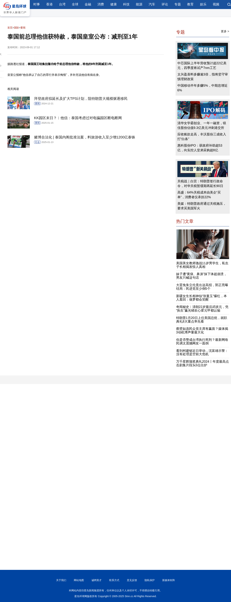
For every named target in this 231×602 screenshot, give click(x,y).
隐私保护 (150, 580)
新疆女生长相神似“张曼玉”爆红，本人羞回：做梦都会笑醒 (201, 297)
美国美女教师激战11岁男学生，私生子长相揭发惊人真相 (202, 265)
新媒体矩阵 (168, 580)
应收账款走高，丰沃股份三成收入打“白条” (201, 136)
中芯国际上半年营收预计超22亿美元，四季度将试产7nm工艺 (201, 65)
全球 (75, 4)
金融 (88, 4)
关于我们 (61, 580)
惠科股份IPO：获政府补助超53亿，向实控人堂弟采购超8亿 (199, 148)
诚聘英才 (96, 580)
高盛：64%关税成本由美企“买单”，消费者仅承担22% (199, 195)
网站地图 (79, 580)
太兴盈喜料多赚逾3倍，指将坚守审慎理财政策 (202, 77)
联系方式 (114, 580)
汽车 (152, 4)
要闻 (22, 27)
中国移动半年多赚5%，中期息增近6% (202, 88)
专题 (177, 4)
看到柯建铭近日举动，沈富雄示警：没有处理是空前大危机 (202, 352)
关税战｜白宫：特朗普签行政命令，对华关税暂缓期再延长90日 (200, 183)
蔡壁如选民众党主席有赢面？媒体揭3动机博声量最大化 (202, 330)
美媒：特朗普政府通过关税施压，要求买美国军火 (201, 206)
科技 (126, 4)
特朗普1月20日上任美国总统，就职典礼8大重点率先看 (201, 319)
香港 (49, 4)
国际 (16, 27)
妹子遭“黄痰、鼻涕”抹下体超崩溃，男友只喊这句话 (201, 275)
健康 (113, 4)
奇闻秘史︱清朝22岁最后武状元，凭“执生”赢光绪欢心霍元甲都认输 (202, 308)
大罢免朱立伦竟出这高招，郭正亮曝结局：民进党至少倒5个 (202, 286)
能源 (139, 4)
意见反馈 (132, 580)
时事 (36, 4)
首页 (9, 27)
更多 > (225, 31)
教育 (190, 4)
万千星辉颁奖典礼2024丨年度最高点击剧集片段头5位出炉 (202, 363)
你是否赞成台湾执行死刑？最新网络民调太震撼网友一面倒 (202, 341)
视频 (216, 4)
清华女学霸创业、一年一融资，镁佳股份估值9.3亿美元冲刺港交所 (201, 125)
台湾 (62, 4)
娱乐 (203, 4)
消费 (100, 4)
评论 (165, 4)
